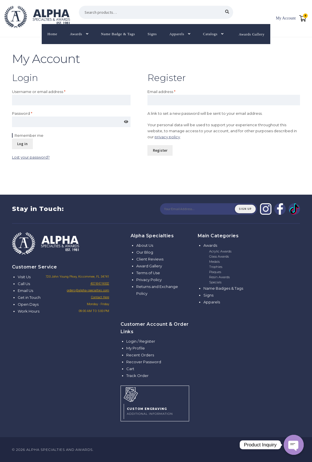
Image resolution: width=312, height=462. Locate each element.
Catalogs (210, 34)
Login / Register (140, 341)
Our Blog (144, 252)
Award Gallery (149, 266)
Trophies (215, 267)
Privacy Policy (149, 279)
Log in (22, 143)
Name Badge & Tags (118, 34)
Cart (130, 368)
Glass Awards (219, 256)
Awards (76, 34)
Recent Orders (140, 355)
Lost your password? (31, 157)
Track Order (137, 375)
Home (52, 34)
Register (160, 150)
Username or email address (38, 91)
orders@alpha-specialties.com (88, 290)
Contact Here (100, 297)
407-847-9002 (99, 283)
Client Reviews (149, 259)
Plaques (215, 272)
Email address (161, 91)
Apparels (176, 34)
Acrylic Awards (220, 251)
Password (22, 113)
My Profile (135, 348)
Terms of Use (148, 273)
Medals (214, 262)
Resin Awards (219, 277)
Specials (215, 282)
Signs (152, 34)
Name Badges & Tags (223, 288)
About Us (144, 245)
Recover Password (143, 362)
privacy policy (167, 137)
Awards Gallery (252, 34)
